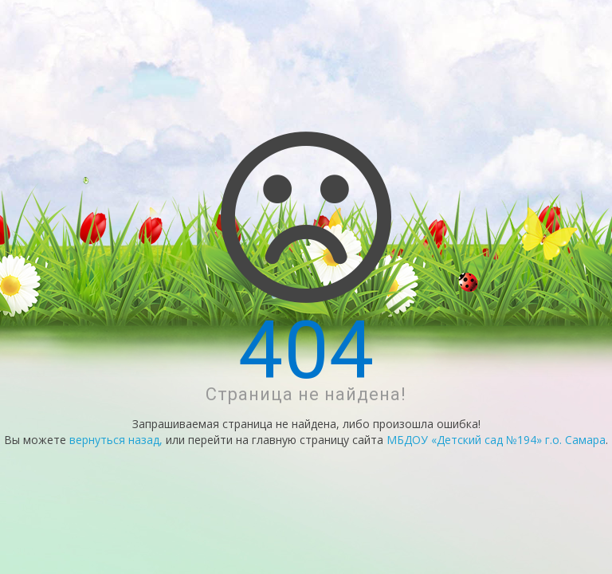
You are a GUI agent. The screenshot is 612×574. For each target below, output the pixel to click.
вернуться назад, (116, 439)
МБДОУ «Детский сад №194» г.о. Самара (496, 439)
